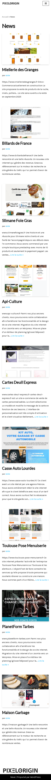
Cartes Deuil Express (19, 382)
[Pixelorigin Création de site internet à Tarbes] (11, 3)
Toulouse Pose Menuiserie (24, 545)
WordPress (35, 777)
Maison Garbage (15, 712)
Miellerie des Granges (20, 69)
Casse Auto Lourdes (18, 468)
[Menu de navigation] (46, 3)
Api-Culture (12, 301)
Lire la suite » (17, 255)
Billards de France (17, 143)
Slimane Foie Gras (17, 220)
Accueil (5, 17)
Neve (12, 777)
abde (8, 75)
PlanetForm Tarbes (18, 626)
